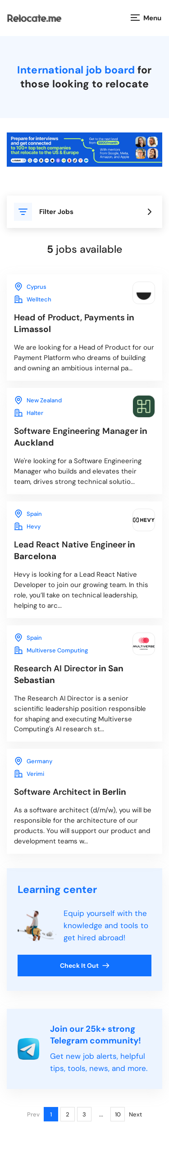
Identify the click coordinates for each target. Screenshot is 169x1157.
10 (118, 1114)
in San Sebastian (68, 674)
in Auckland (80, 436)
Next (135, 1114)
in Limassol (74, 323)
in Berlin (70, 791)
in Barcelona (74, 550)
